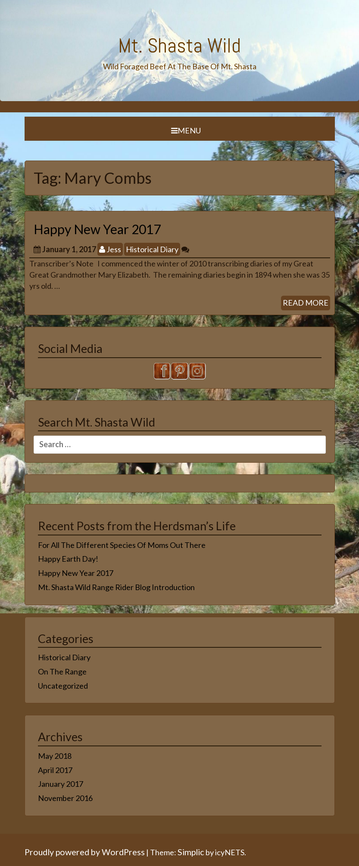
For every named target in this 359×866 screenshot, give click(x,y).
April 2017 (55, 770)
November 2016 (65, 798)
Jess (110, 249)
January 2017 (60, 784)
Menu (186, 130)
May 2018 (55, 756)
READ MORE (305, 302)
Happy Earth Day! (68, 558)
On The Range (62, 671)
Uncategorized (63, 685)
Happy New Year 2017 (97, 229)
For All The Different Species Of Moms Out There (122, 545)
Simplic (191, 852)
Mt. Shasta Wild (179, 46)
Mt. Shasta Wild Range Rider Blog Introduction (116, 587)
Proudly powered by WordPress (85, 852)
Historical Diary (152, 249)
